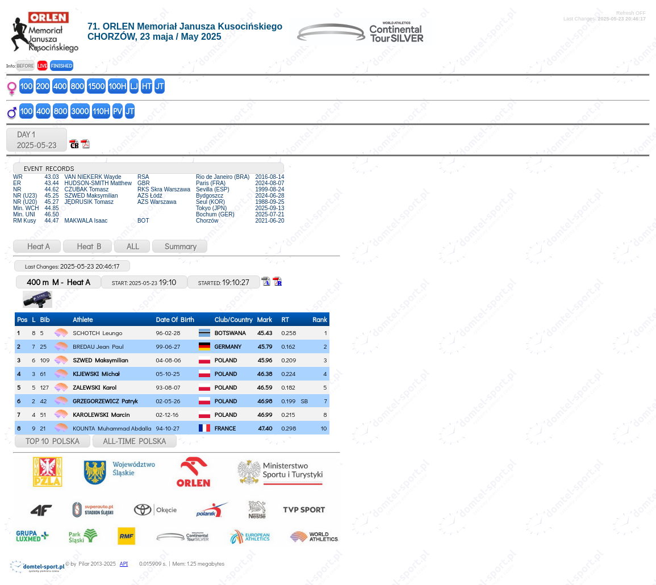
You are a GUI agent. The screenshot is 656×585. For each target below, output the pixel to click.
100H (117, 86)
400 (60, 86)
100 (26, 86)
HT (147, 86)
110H (101, 111)
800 (76, 86)
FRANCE (225, 428)
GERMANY (228, 346)
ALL (132, 246)
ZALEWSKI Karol (94, 387)
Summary (180, 246)
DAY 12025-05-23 (36, 140)
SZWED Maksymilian (100, 360)
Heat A (37, 246)
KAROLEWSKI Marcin (101, 414)
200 (42, 86)
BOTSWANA (230, 332)
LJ (134, 86)
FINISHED (61, 65)
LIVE (42, 65)
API (124, 563)
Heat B (87, 246)
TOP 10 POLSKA (53, 441)
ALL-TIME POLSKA (134, 441)
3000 (80, 111)
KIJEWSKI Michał (96, 373)
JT (160, 86)
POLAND (226, 360)
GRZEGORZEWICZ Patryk (105, 400)
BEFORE (25, 65)
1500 (96, 86)
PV (117, 111)
